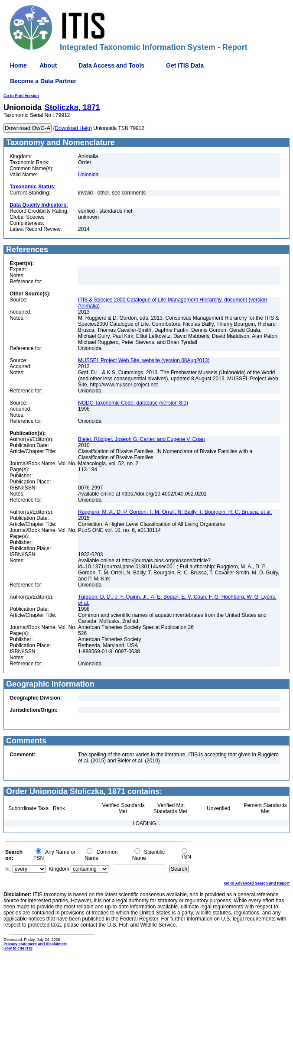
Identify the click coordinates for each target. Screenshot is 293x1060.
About (48, 65)
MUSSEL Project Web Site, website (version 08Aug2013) (143, 360)
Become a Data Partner (43, 81)
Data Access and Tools (111, 65)
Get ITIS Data (185, 65)
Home (18, 65)
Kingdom (59, 869)
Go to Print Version (21, 96)
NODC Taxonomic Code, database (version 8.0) (133, 403)
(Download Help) (72, 128)
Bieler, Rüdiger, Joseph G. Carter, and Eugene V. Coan (141, 439)
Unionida (88, 175)
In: (8, 869)
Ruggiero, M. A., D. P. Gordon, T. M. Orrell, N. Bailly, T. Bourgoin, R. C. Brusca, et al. (175, 512)
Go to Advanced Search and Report (257, 883)
